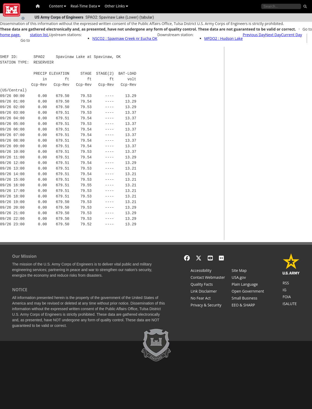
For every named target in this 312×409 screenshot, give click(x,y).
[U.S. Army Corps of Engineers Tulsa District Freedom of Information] (291, 297)
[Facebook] (187, 258)
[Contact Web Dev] (208, 278)
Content (57, 6)
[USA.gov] (248, 278)
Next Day (273, 34)
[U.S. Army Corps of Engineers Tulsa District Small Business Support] (248, 298)
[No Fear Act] (208, 298)
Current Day (291, 34)
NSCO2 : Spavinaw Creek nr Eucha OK (124, 38)
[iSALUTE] (291, 304)
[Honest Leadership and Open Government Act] (248, 291)
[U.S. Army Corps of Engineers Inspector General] (291, 290)
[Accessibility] (208, 271)
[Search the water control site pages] (281, 6)
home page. (10, 34)
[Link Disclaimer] (208, 291)
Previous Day (254, 34)
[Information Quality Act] (208, 284)
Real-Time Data (85, 6)
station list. (39, 34)
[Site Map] (248, 271)
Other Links (116, 6)
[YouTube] (210, 258)
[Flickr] (221, 258)
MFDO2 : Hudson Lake (223, 38)
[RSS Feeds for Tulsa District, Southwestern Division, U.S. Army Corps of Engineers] (291, 283)
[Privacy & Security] (208, 305)
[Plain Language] (248, 284)
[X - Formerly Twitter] (198, 258)
